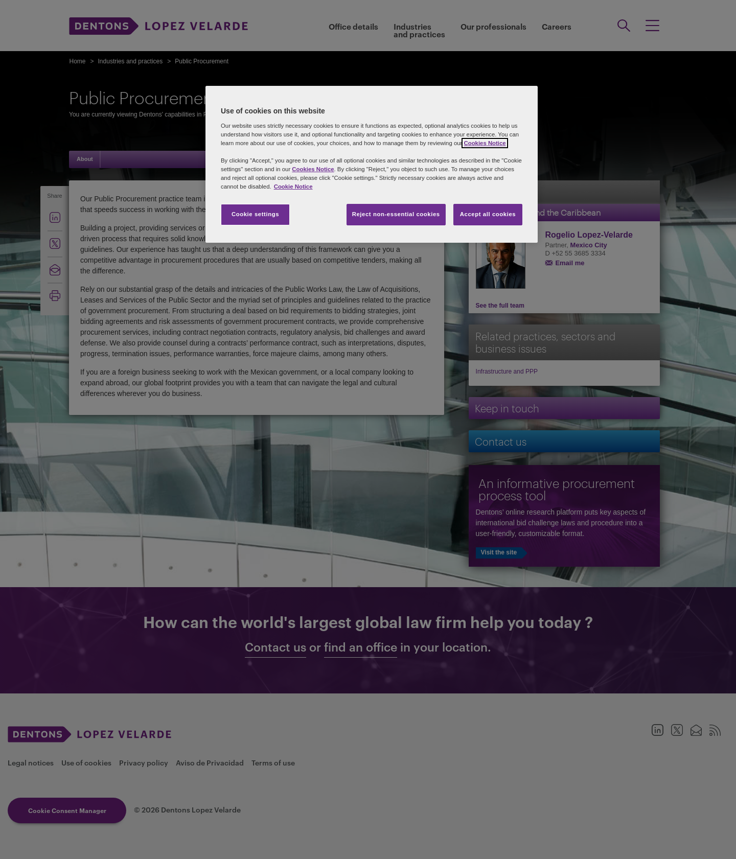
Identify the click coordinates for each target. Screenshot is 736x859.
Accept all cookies (488, 214)
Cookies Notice (484, 143)
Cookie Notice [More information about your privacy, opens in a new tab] (293, 186)
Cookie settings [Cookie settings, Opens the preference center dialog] (255, 214)
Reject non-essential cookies (396, 214)
